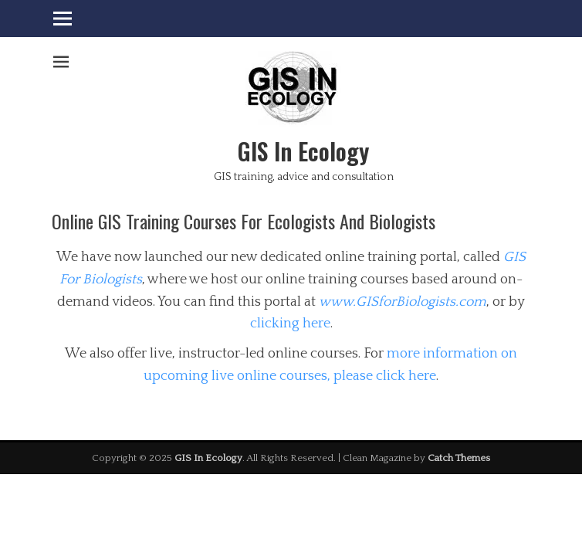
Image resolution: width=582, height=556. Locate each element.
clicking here (290, 323)
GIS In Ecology (303, 151)
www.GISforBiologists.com (402, 302)
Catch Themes (459, 458)
